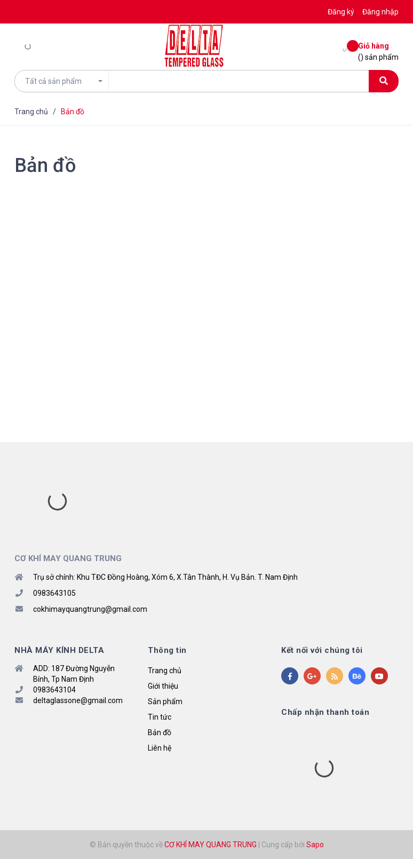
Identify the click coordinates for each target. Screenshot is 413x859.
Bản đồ (45, 165)
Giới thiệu (163, 686)
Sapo (315, 844)
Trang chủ (164, 670)
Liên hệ (159, 748)
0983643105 (54, 593)
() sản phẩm (378, 51)
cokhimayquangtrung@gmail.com (90, 609)
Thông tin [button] (167, 650)
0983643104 (54, 689)
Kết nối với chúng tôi (322, 650)
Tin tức (159, 717)
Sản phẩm (165, 701)
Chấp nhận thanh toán (325, 712)
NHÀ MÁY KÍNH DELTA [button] (59, 650)
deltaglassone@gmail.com (78, 700)
